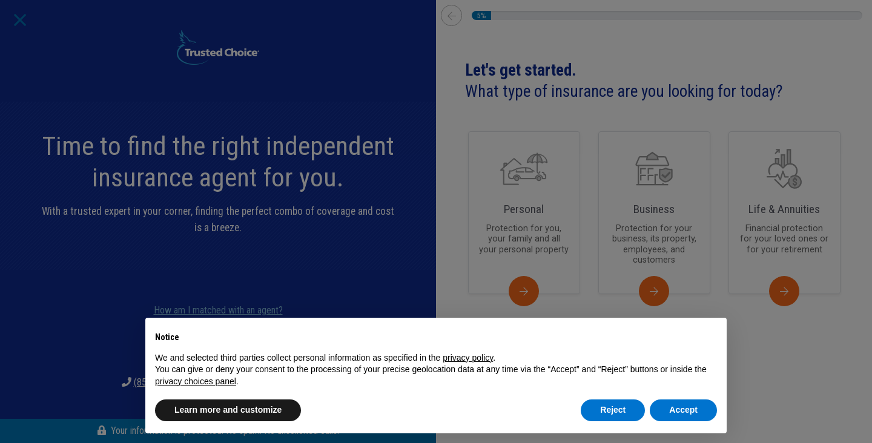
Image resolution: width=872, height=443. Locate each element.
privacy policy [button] (468, 358)
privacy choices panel (195, 381)
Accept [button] (683, 410)
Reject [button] (613, 410)
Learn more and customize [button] (228, 410)
